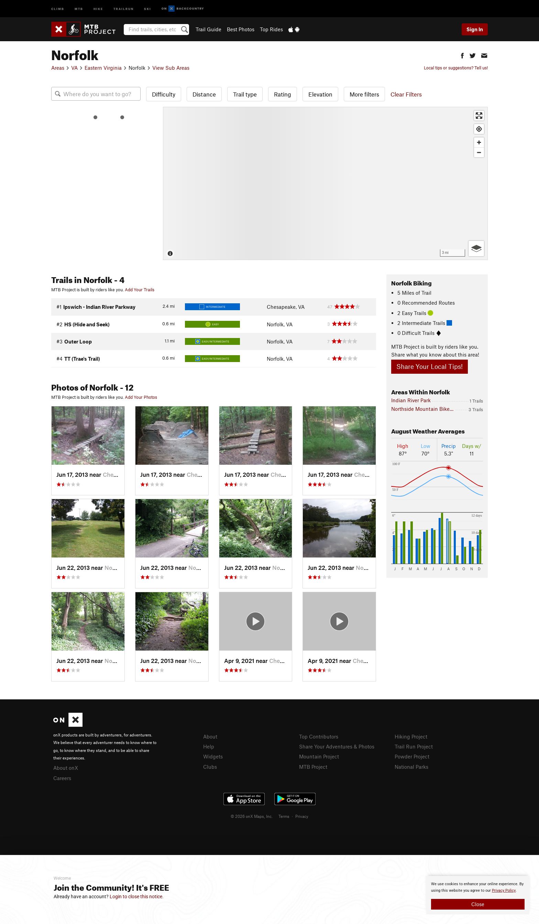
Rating (282, 94)
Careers (62, 778)
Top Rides (271, 29)
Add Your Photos (141, 397)
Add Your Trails (139, 289)
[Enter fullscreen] (479, 116)
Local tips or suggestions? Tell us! (456, 67)
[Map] (325, 183)
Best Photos (240, 29)
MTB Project (313, 767)
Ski (147, 8)
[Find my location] (479, 129)
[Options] (476, 248)
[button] (462, 55)
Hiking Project (411, 736)
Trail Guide (208, 29)
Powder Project (412, 756)
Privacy (301, 816)
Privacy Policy (504, 890)
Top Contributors (318, 736)
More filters (364, 94)
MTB (79, 8)
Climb (57, 8)
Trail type (245, 94)
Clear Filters (406, 94)
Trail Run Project (414, 746)
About (210, 736)
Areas (57, 68)
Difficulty (163, 94)
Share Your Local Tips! (429, 366)
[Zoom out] (479, 152)
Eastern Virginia (103, 68)
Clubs (210, 767)
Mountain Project (319, 756)
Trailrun (123, 8)
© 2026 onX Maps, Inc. (252, 816)
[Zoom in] (479, 142)
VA (74, 68)
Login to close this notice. (137, 896)
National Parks (411, 767)
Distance (204, 94)
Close (477, 904)
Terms (283, 816)
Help (208, 746)
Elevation (320, 94)
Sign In (474, 29)
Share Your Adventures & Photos (336, 746)
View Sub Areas (170, 68)
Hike (98, 8)
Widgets (213, 756)
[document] (478, 895)
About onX (65, 768)
